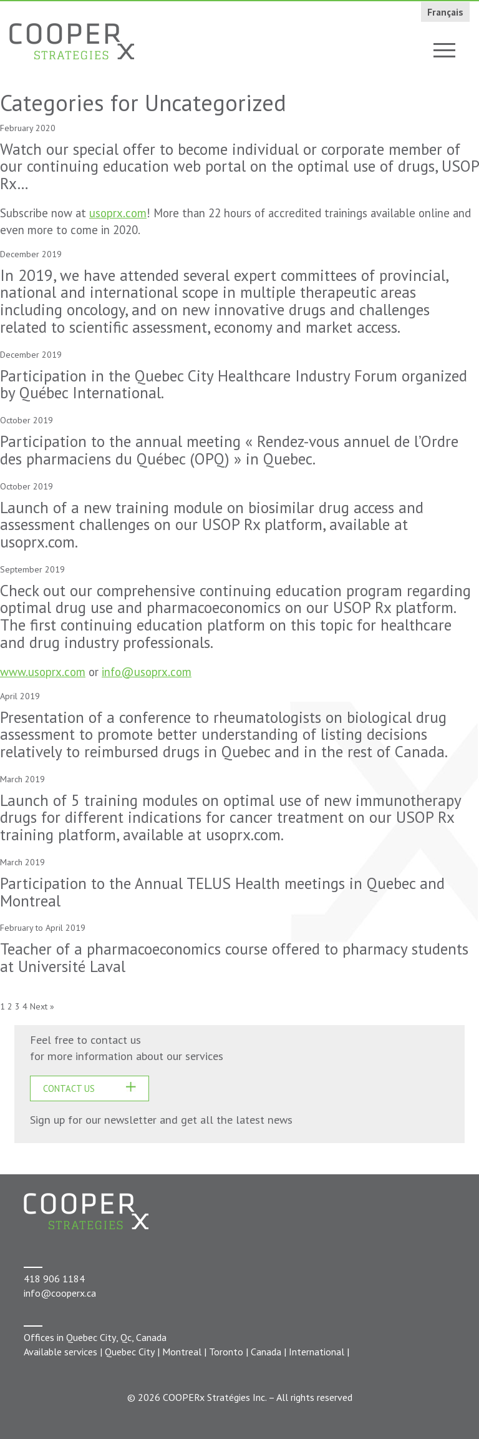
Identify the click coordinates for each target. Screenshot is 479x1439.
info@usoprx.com (146, 671)
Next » (42, 1006)
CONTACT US (69, 1088)
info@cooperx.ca (60, 1293)
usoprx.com (118, 212)
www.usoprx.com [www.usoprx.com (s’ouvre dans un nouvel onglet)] (42, 671)
